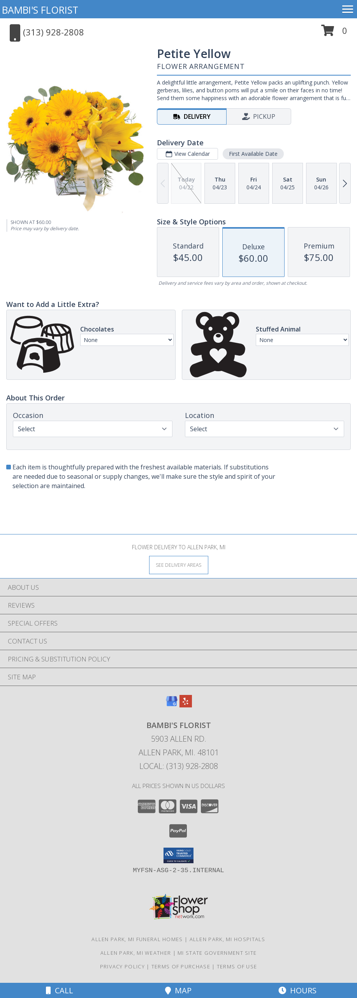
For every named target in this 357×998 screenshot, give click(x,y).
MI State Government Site (217, 952)
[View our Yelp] (185, 704)
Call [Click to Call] (59, 990)
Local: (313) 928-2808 (178, 766)
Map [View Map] (178, 990)
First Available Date (253, 153)
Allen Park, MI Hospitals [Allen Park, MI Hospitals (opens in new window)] (228, 939)
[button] (334, 33)
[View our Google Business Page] (171, 704)
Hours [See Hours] (297, 990)
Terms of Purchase (180, 966)
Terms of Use (237, 966)
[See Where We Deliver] (178, 564)
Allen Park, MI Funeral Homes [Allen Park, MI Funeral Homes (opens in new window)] (137, 939)
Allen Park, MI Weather (135, 952)
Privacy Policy (122, 966)
